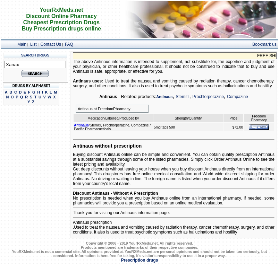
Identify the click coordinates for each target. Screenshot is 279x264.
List (33, 44)
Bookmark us (264, 44)
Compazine (237, 96)
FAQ (69, 44)
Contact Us (51, 44)
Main (21, 44)
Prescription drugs (139, 260)
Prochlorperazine (208, 96)
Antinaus (164, 97)
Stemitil (182, 96)
